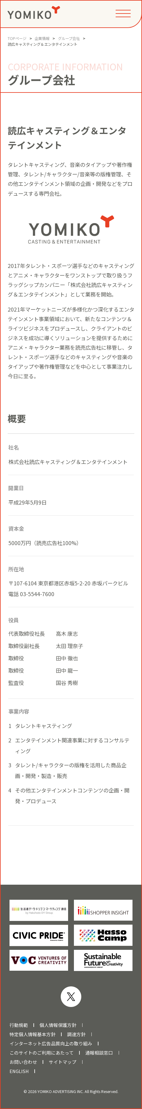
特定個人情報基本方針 (33, 1034)
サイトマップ (62, 1062)
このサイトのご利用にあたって (42, 1053)
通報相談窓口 (99, 1053)
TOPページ (17, 38)
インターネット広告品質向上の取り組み (51, 1043)
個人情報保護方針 (58, 1025)
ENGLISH (19, 1071)
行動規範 (19, 1025)
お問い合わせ (23, 1062)
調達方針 (76, 1034)
